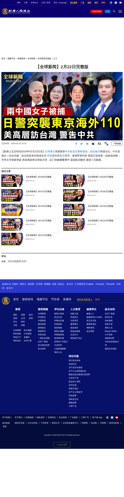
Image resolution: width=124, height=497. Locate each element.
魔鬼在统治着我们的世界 (79, 374)
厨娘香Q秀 (109, 338)
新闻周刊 (42, 331)
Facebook (111, 2)
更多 (5, 426)
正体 (43, 3)
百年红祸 (72, 385)
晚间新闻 (42, 324)
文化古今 (74, 335)
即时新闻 (17, 334)
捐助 (89, 3)
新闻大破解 (59, 331)
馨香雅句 (74, 324)
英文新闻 (73, 3)
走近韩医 (90, 331)
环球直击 (42, 317)
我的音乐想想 (110, 349)
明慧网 (85, 423)
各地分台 (34, 3)
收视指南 (30, 417)
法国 (54, 284)
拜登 (49, 155)
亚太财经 (42, 349)
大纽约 (15, 284)
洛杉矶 (31, 284)
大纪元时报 (32, 423)
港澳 (23, 315)
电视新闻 (21, 58)
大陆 (15, 325)
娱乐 (31, 315)
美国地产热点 (76, 338)
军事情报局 (59, 335)
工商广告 (72, 406)
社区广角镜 (43, 341)
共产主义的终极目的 (77, 371)
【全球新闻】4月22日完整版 (100, 220)
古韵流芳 (74, 320)
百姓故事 (72, 395)
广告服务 (74, 417)
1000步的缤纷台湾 (112, 343)
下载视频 (117, 143)
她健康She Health (94, 317)
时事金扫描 (59, 320)
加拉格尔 (95, 151)
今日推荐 (28, 334)
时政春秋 (58, 324)
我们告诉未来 (74, 360)
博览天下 (17, 337)
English (90, 284)
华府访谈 (42, 335)
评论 (15, 322)
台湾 (23, 318)
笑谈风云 (74, 317)
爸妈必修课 (75, 331)
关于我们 (18, 417)
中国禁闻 (42, 320)
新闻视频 (43, 309)
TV (108, 11)
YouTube (120, 2)
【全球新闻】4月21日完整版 (38, 235)
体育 (31, 318)
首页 (3, 58)
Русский (110, 284)
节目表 (55, 299)
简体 (48, 3)
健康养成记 (91, 324)
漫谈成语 (74, 328)
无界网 (103, 423)
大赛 (26, 3)
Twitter (115, 2)
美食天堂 (109, 324)
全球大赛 (28, 341)
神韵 (19, 3)
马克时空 (58, 345)
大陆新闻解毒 (60, 349)
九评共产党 (73, 378)
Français (100, 284)
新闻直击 (42, 328)
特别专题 (74, 356)
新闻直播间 (97, 11)
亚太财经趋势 (44, 345)
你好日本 (109, 317)
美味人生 (109, 328)
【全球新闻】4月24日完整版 (100, 206)
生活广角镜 (110, 313)
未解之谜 (74, 313)
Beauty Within (111, 331)
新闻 (17, 309)
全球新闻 (31, 58)
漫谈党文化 (73, 399)
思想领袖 (58, 328)
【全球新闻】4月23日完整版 (38, 220)
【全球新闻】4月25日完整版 (38, 206)
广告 (82, 3)
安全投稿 (63, 417)
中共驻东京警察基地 (76, 151)
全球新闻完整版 (44, 58)
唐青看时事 (59, 338)
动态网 (94, 423)
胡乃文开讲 (91, 320)
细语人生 (58, 352)
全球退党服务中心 (70, 423)
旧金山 (61, 284)
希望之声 (56, 423)
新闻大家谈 (59, 313)
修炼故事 (72, 402)
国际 (15, 315)
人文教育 (75, 309)
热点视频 (28, 330)
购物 (103, 3)
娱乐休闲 (110, 309)
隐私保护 (41, 417)
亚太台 (69, 284)
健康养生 (91, 309)
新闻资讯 (27, 299)
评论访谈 (59, 309)
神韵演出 (17, 341)
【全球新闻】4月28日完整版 (100, 177)
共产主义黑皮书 (75, 392)
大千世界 (109, 335)
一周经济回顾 (44, 338)
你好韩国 (109, 320)
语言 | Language (60, 3)
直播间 (67, 299)
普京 (62, 155)
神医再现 (90, 328)
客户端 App (97, 417)
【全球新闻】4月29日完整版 (38, 177)
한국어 (9, 288)
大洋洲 (39, 284)
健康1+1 (90, 313)
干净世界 (45, 423)
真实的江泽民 (74, 381)
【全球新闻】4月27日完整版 (38, 191)
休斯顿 (47, 284)
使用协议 (52, 417)
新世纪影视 (114, 423)
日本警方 (50, 151)
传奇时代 (72, 364)
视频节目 (11, 58)
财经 (23, 322)
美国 (15, 318)
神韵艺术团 (19, 423)
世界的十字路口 (61, 341)
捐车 (96, 3)
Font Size (99, 143)
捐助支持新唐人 (84, 299)
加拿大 (23, 284)
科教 (23, 325)
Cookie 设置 (62, 445)
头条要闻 (17, 330)
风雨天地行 (73, 388)
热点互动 (58, 317)
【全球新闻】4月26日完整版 (100, 191)
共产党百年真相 (75, 367)
